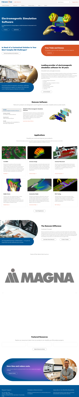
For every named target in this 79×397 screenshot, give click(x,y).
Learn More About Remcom (48, 239)
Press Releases (56, 390)
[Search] (64, 2)
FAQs (54, 389)
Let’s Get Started (46, 91)
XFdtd (28, 381)
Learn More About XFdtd (28, 121)
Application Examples (57, 381)
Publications (55, 385)
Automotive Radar (33, 204)
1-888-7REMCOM (17, 2)
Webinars (55, 387)
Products (5, 29)
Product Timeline (65, 239)
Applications (16, 29)
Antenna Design (32, 173)
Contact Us (49, 52)
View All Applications (39, 210)
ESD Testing (57, 204)
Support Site (75, 2)
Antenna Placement (59, 173)
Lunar (41, 385)
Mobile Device (6, 204)
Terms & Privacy (45, 394)
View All (29, 389)
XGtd (28, 387)
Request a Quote (12, 338)
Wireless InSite (30, 383)
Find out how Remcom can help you (11, 53)
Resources (55, 379)
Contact (45, 5)
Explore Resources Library (39, 314)
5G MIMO (5, 173)
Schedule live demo (33, 365)
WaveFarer (29, 385)
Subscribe (57, 365)
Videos (54, 383)
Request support (7, 365)
